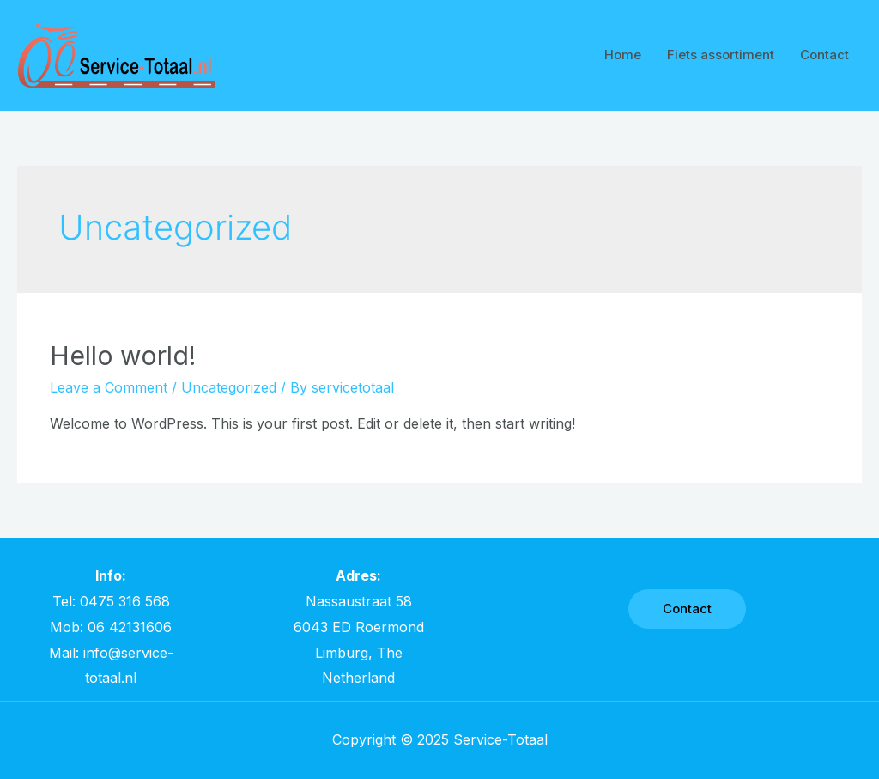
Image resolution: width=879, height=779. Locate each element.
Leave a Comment (108, 387)
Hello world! (123, 355)
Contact (824, 54)
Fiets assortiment (720, 54)
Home (622, 54)
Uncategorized (228, 387)
